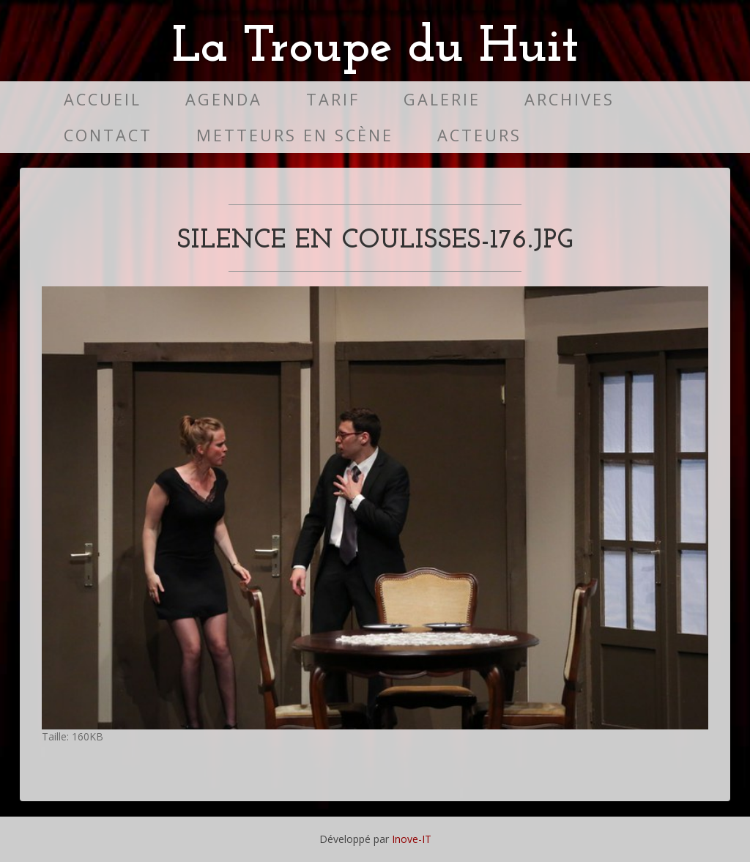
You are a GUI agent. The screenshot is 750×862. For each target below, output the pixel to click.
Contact (108, 135)
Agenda (223, 99)
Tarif (333, 99)
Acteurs (479, 135)
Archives (569, 99)
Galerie (442, 99)
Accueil (102, 99)
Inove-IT (411, 839)
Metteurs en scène (294, 135)
